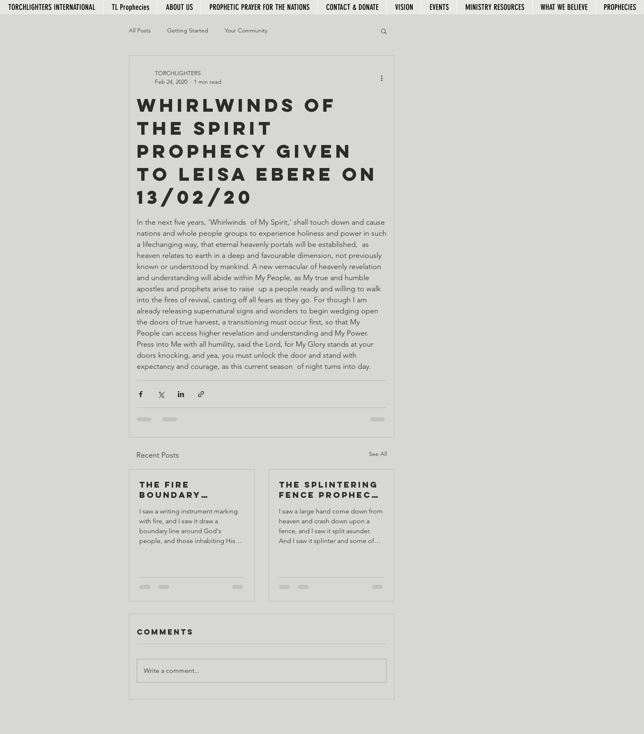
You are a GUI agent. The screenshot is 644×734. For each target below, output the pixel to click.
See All (378, 454)
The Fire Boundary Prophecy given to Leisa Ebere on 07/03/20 (188, 489)
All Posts (140, 30)
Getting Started (187, 30)
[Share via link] (201, 394)
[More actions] (381, 78)
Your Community (246, 30)
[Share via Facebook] (141, 394)
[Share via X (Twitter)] (161, 394)
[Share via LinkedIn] (181, 394)
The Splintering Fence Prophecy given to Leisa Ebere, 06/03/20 (329, 489)
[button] (384, 31)
